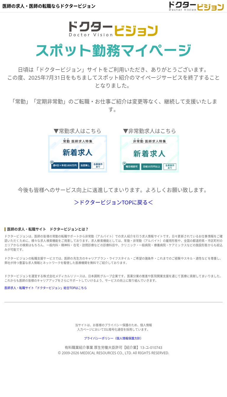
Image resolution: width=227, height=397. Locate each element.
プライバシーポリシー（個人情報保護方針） (113, 338)
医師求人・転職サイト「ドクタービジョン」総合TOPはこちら (45, 288)
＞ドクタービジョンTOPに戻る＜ (113, 202)
